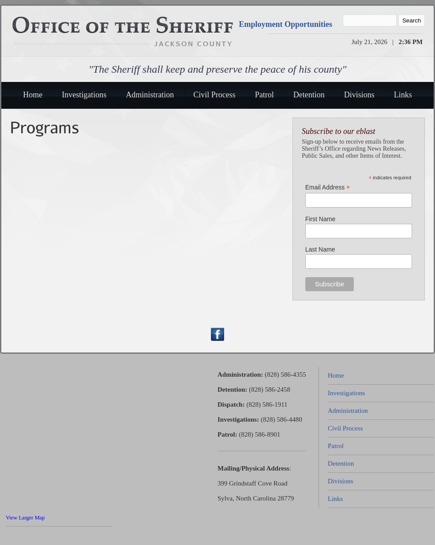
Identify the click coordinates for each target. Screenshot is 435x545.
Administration (150, 94)
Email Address (327, 187)
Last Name (320, 249)
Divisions (359, 94)
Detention (309, 94)
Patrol (264, 94)
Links (403, 94)
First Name (320, 218)
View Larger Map (25, 518)
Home (32, 94)
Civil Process (214, 94)
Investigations (84, 94)
